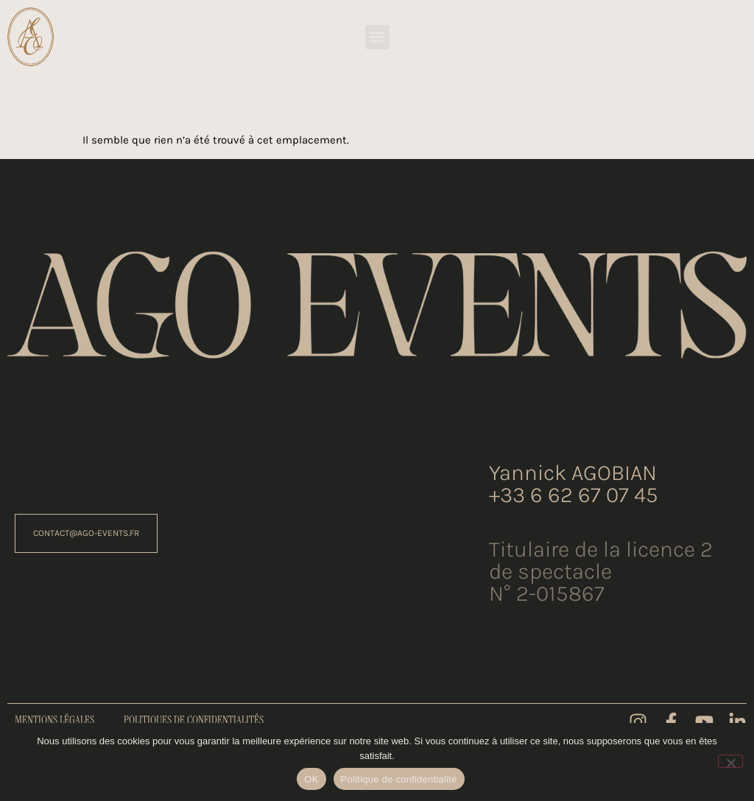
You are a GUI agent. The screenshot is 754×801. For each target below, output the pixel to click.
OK (311, 779)
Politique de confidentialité (399, 779)
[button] (377, 37)
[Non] (730, 761)
